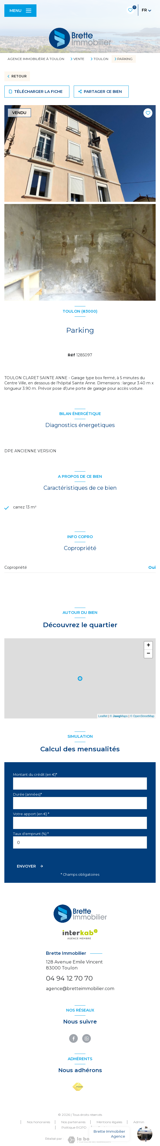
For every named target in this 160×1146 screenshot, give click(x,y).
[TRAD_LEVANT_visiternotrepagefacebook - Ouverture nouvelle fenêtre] (73, 1038)
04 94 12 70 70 (69, 978)
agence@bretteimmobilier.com (80, 988)
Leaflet (103, 716)
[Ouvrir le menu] (20, 10)
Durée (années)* (27, 794)
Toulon (101, 59)
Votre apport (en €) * (31, 814)
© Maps (119, 716)
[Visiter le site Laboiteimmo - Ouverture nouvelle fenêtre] (89, 1139)
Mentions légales (109, 1122)
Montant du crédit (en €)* (35, 775)
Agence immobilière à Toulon (36, 59)
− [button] (148, 654)
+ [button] (148, 646)
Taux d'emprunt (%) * (31, 834)
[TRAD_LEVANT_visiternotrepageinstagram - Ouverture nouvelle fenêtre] (86, 1038)
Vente (78, 59)
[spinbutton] (80, 842)
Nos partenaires (73, 1122)
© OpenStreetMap (142, 716)
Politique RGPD (74, 1127)
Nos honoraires (38, 1122)
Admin (138, 1122)
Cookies (104, 1127)
